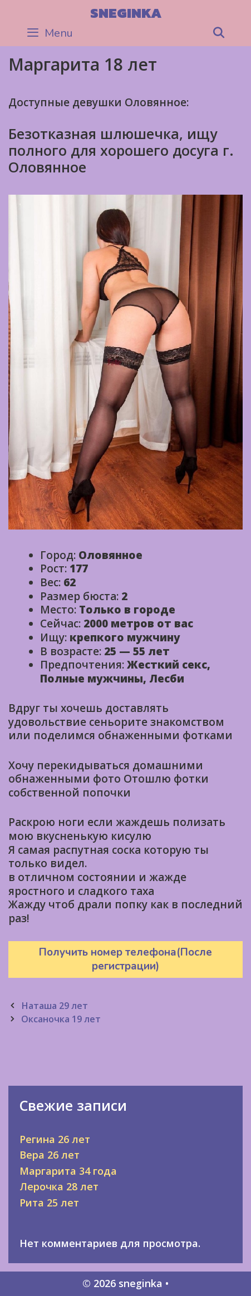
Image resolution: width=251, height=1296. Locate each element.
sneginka (125, 12)
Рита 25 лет (49, 1202)
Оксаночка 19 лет (61, 1019)
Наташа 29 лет (54, 1006)
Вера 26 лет (49, 1154)
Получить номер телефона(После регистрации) (125, 959)
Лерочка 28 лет (59, 1186)
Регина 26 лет (54, 1139)
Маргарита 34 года (68, 1171)
